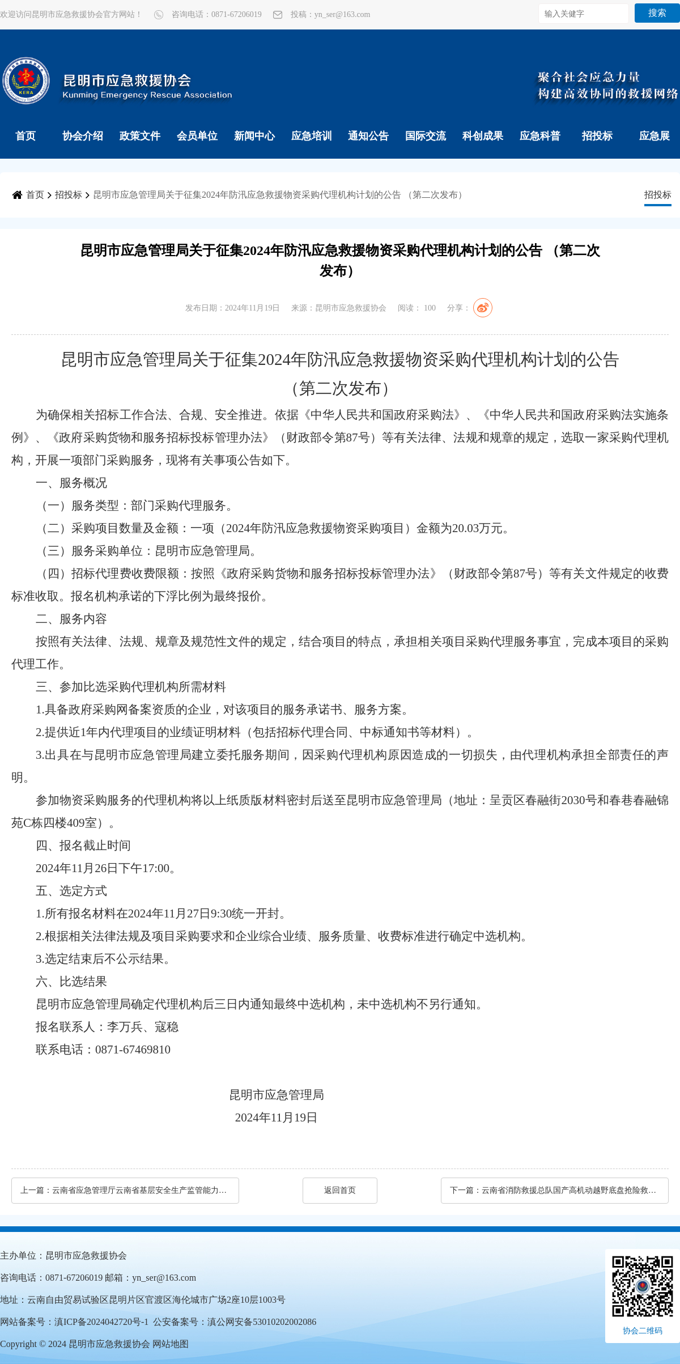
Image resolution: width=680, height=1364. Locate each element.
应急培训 (311, 136)
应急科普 (540, 136)
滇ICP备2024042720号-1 (101, 1322)
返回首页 (340, 1190)
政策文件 (140, 136)
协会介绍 (82, 136)
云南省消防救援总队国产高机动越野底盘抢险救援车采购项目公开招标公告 (569, 1190)
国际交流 (425, 136)
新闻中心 (254, 136)
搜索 (657, 13)
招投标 (597, 136)
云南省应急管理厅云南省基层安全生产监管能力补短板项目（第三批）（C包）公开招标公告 (140, 1190)
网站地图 (170, 1344)
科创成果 (482, 136)
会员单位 (197, 136)
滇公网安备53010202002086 (261, 1322)
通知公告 (368, 136)
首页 (25, 136)
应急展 (654, 136)
